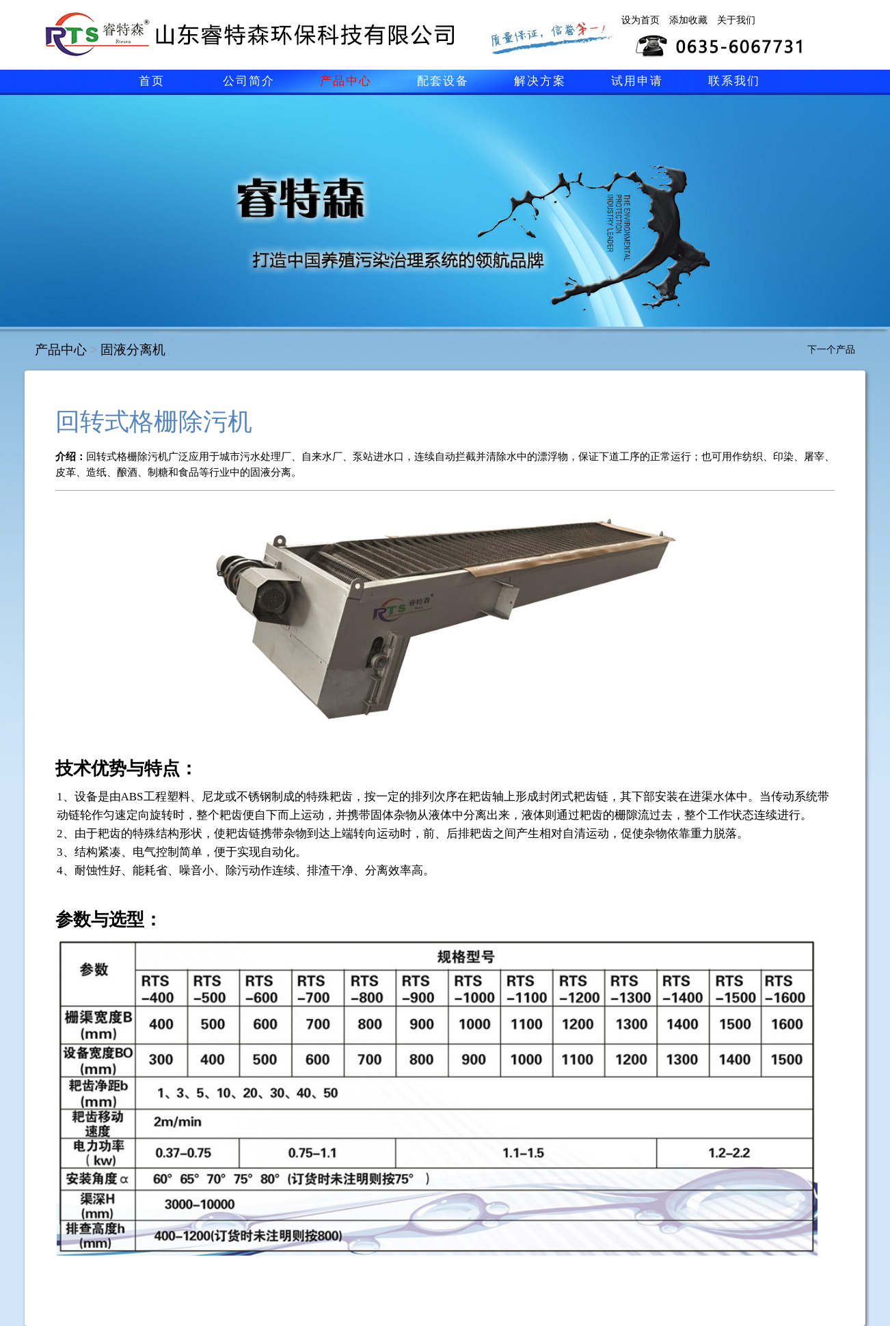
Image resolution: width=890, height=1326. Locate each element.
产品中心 (346, 81)
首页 (152, 81)
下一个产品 (831, 349)
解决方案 (540, 81)
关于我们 (736, 20)
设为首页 (640, 20)
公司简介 (249, 81)
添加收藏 (688, 20)
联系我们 (734, 81)
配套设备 (443, 81)
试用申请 (637, 81)
